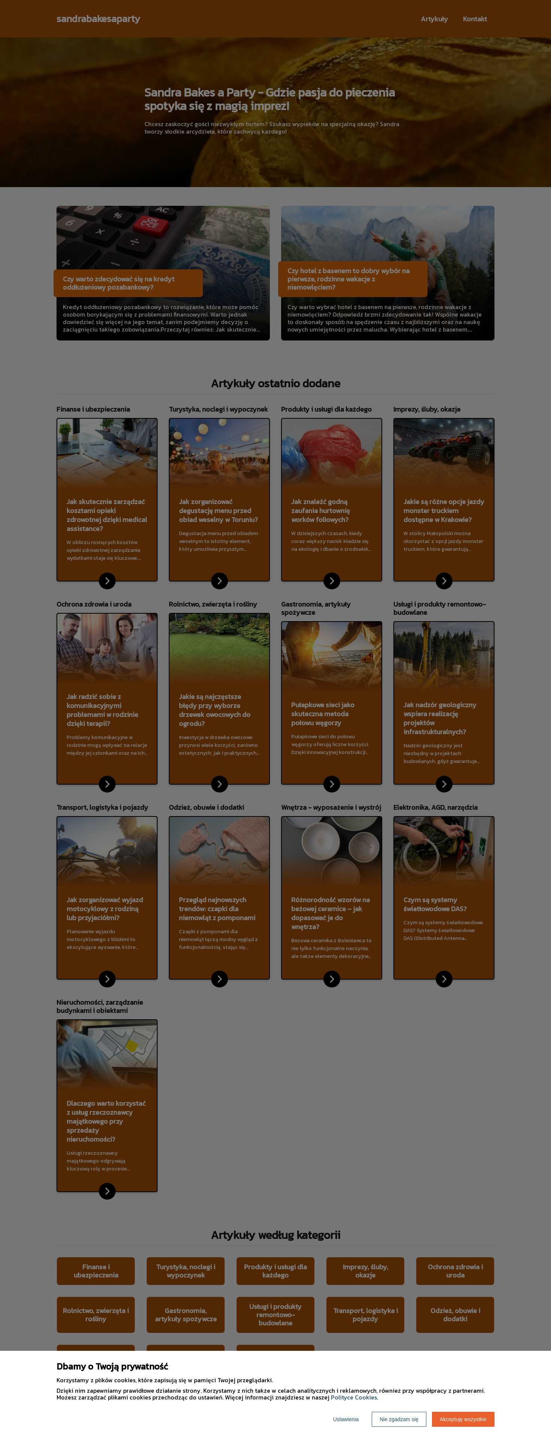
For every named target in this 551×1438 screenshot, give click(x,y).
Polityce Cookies (354, 1397)
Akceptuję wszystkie (463, 1419)
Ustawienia (346, 1419)
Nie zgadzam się (399, 1419)
